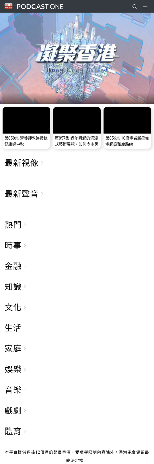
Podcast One (40, 6)
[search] (134, 6)
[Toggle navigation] (145, 6)
